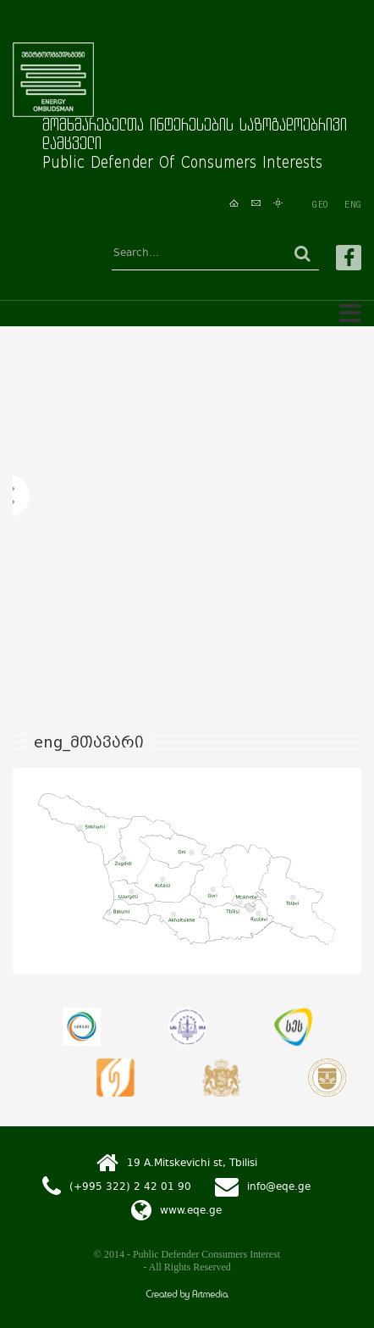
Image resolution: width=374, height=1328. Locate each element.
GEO (319, 204)
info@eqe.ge (279, 1186)
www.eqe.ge (191, 1210)
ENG (352, 204)
